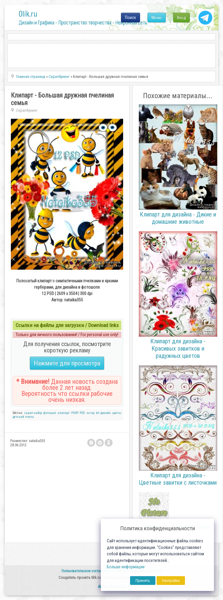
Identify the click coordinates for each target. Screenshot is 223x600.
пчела (29, 417)
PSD (82, 413)
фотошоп (49, 413)
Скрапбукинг (27, 110)
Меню (156, 17)
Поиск (130, 17)
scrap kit (93, 413)
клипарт (64, 413)
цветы (116, 413)
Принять (142, 580)
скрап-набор (33, 413)
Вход (181, 17)
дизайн (105, 413)
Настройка (171, 580)
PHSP (74, 413)
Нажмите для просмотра (67, 363)
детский (18, 417)
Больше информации (126, 567)
